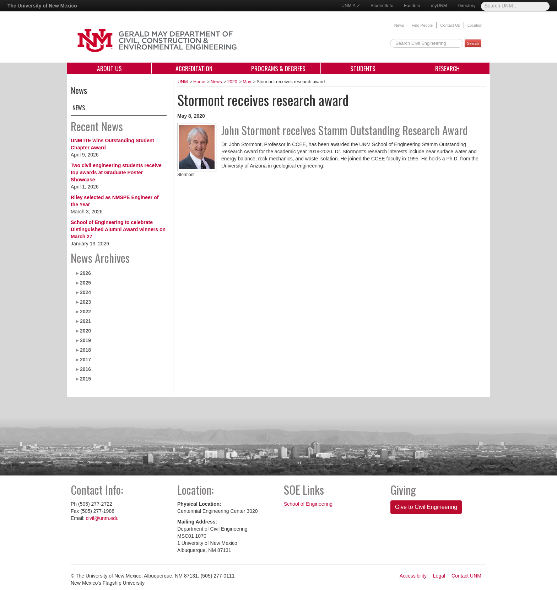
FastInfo (412, 5)
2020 (85, 331)
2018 (85, 350)
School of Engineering (308, 504)
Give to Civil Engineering (426, 507)
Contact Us (450, 25)
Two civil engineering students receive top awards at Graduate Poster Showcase (116, 172)
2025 (85, 283)
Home (199, 81)
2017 (85, 359)
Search (473, 43)
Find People (422, 25)
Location (474, 25)
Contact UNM (466, 576)
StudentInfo (382, 5)
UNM (183, 81)
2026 (85, 273)
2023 (85, 302)
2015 (85, 379)
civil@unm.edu (102, 518)
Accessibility (413, 576)
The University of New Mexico (42, 6)
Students (362, 68)
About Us (109, 68)
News (399, 25)
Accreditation (193, 68)
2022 (85, 311)
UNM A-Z (350, 5)
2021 (85, 321)
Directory (466, 5)
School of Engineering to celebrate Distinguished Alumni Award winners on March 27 (118, 229)
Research (447, 68)
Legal (439, 576)
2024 (85, 292)
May (247, 81)
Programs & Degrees (278, 68)
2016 (85, 369)
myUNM (439, 5)
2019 (85, 340)
